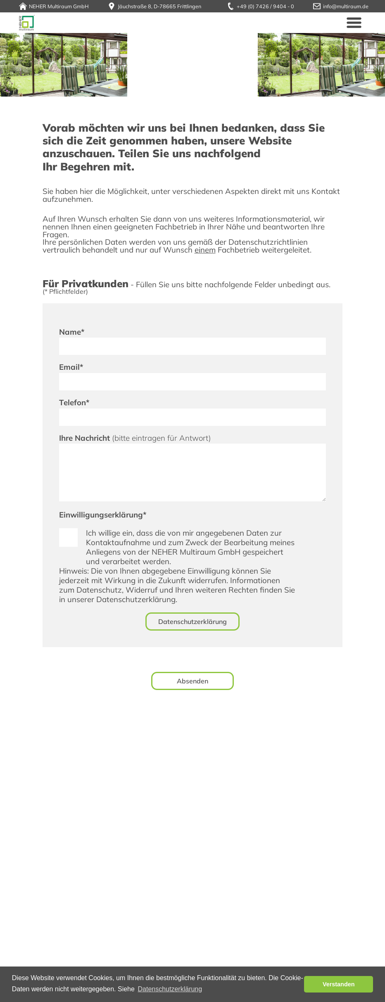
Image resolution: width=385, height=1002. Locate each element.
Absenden (192, 681)
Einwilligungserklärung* (103, 515)
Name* (72, 332)
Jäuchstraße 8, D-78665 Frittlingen (159, 6)
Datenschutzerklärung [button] (170, 989)
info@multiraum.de (345, 6)
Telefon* (74, 402)
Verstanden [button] (339, 984)
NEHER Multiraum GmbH (59, 6)
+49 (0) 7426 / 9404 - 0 (265, 6)
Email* (71, 367)
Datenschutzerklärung (192, 621)
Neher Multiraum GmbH (27, 22)
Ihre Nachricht (135, 438)
